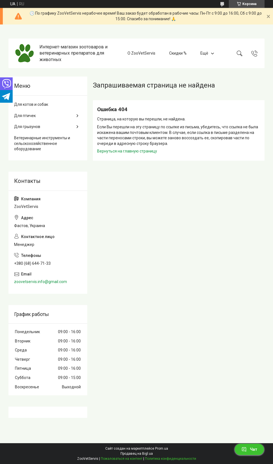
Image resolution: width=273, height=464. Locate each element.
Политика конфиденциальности (170, 459)
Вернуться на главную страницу (127, 151)
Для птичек (25, 115)
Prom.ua (161, 448)
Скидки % (178, 53)
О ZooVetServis (141, 53)
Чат (249, 449)
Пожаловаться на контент (121, 459)
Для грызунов (27, 126)
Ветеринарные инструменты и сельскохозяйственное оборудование (42, 143)
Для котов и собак (31, 104)
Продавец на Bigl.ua (136, 454)
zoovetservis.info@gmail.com (40, 281)
